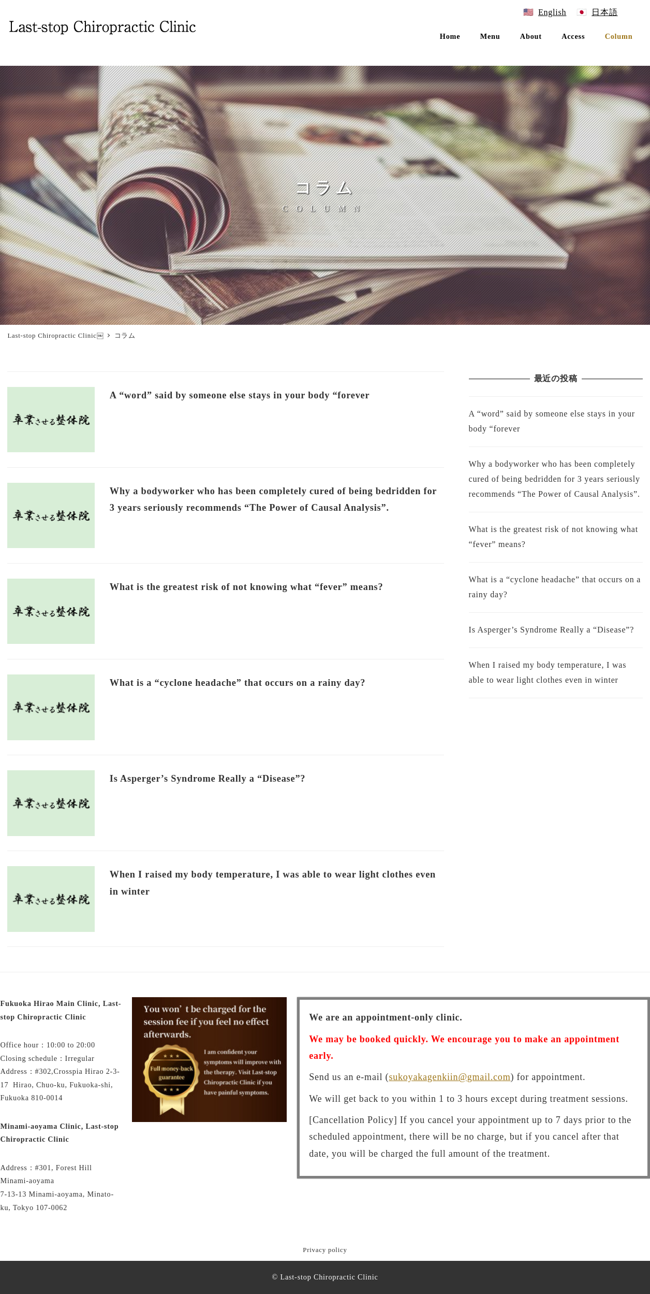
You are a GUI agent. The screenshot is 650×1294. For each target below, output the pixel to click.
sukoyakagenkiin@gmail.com (449, 1077)
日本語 (604, 12)
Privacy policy (325, 1250)
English (552, 12)
